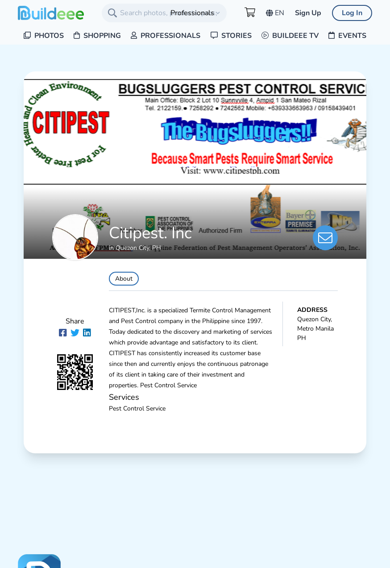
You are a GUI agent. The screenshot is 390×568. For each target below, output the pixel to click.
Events (347, 36)
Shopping (97, 36)
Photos (44, 36)
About (124, 278)
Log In (352, 13)
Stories (231, 36)
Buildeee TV (290, 36)
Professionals (165, 36)
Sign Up (308, 13)
